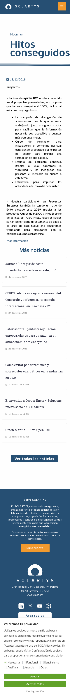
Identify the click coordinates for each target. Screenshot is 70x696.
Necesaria (14, 662)
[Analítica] (5, 667)
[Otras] (38, 667)
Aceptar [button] (35, 676)
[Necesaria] (5, 662)
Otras (44, 667)
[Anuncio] (22, 667)
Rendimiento (51, 662)
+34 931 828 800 (35, 595)
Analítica (13, 667)
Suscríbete (35, 548)
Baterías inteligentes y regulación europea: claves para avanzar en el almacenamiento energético (30, 335)
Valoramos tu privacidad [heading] (21, 624)
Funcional (32, 662)
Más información (17, 240)
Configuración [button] (35, 691)
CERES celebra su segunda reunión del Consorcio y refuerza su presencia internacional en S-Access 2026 (33, 299)
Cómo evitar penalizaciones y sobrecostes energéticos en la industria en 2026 (34, 371)
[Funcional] (23, 662)
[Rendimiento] (42, 662)
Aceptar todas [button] (35, 684)
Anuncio (29, 667)
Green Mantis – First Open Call (27, 430)
